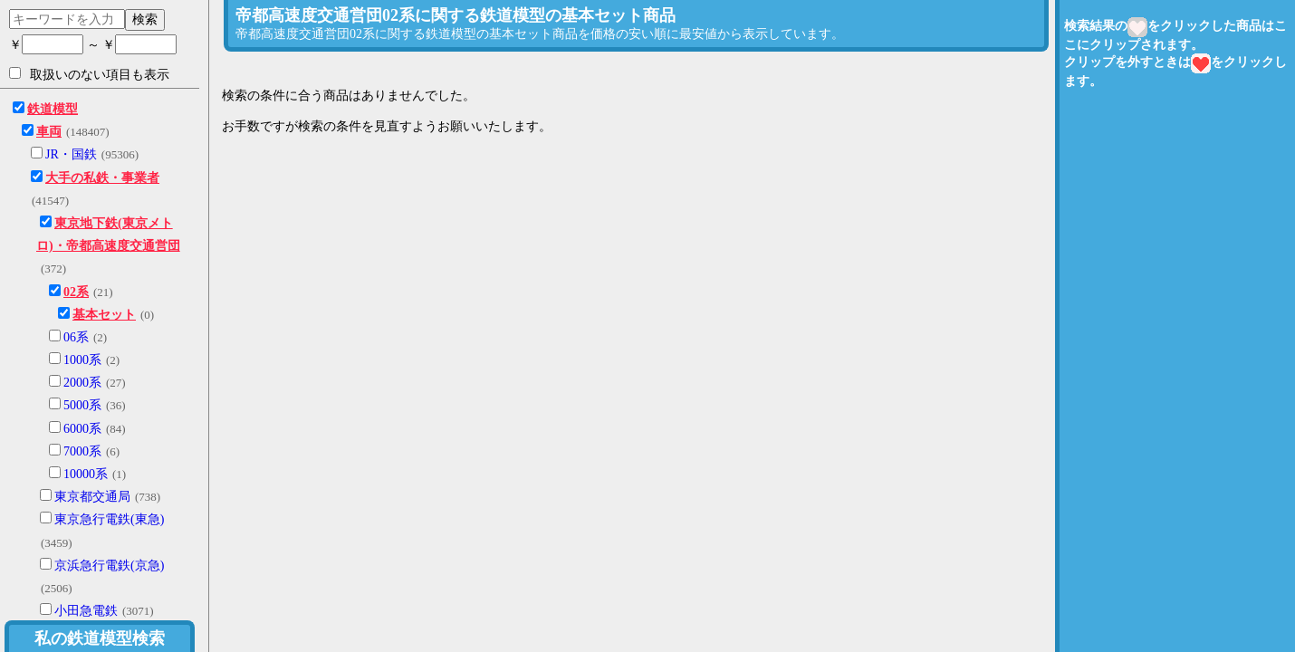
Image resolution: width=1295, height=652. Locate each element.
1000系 (82, 360)
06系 (76, 337)
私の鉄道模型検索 (99, 638)
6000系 (82, 429)
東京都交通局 (92, 496)
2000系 (82, 382)
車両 (49, 132)
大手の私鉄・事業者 (102, 178)
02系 (76, 292)
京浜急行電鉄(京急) (109, 565)
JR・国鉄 (71, 154)
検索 (145, 19)
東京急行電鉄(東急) (109, 519)
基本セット (104, 314)
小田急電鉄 (86, 611)
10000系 (85, 474)
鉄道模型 (52, 109)
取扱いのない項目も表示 (89, 74)
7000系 (82, 451)
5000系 (82, 405)
